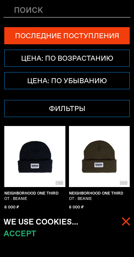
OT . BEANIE (31, 196)
